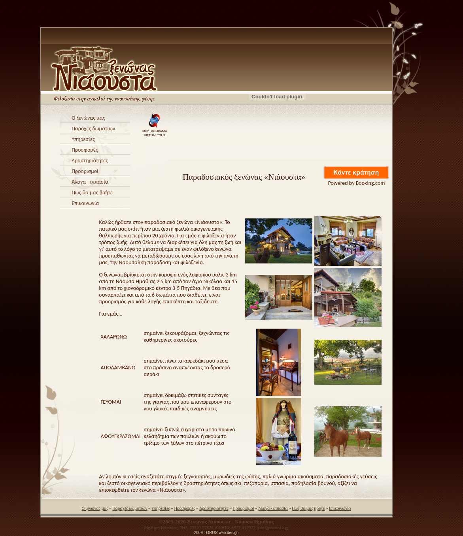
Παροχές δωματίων (93, 128)
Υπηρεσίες (83, 139)
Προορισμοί (85, 171)
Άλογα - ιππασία (90, 182)
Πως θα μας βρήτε (92, 192)
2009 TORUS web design (216, 532)
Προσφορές (85, 150)
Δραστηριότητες (90, 160)
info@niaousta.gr (272, 527)
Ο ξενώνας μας (88, 118)
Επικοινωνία (85, 203)
